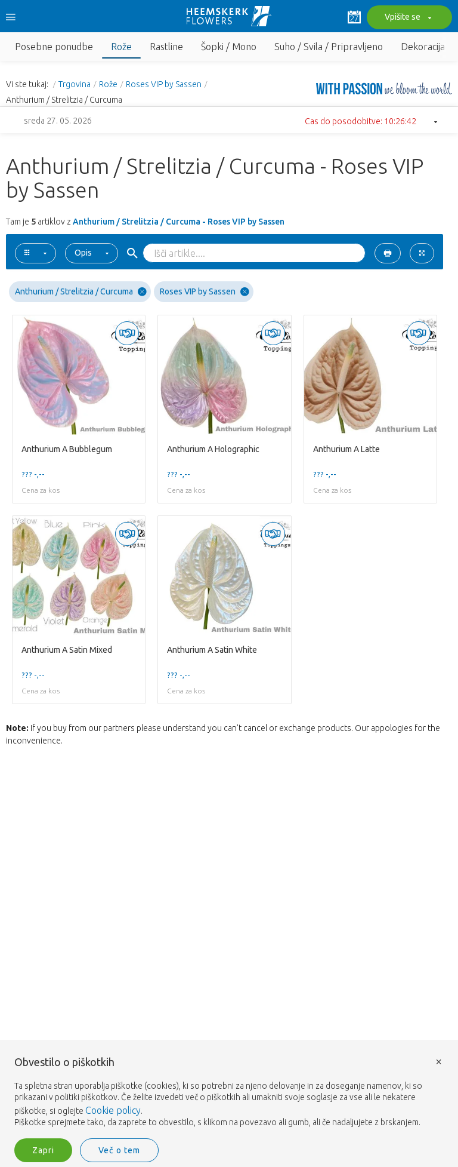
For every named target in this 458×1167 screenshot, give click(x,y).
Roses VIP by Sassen (164, 84)
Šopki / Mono (228, 46)
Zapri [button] (43, 1150)
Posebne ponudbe (54, 46)
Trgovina (74, 84)
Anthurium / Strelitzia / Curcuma (81, 291)
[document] (229, 1093)
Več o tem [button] (119, 1150)
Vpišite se (406, 18)
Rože (121, 46)
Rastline (166, 46)
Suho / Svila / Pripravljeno (328, 46)
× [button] (438, 1061)
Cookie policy (113, 1110)
